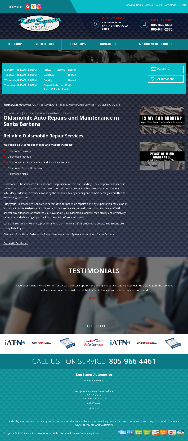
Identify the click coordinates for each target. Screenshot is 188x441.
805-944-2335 (162, 29)
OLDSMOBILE (24, 105)
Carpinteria (169, 4)
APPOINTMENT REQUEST (155, 44)
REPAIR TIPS (77, 44)
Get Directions (162, 78)
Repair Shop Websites (36, 433)
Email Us (160, 69)
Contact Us (94, 407)
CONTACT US (108, 44)
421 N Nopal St (33, 113)
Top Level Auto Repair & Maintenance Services (67, 104)
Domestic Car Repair (15, 243)
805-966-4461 (162, 25)
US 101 (182, 4)
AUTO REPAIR (44, 44)
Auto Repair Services (94, 380)
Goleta (158, 4)
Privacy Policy (92, 433)
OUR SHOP (15, 44)
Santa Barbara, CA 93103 (58, 113)
